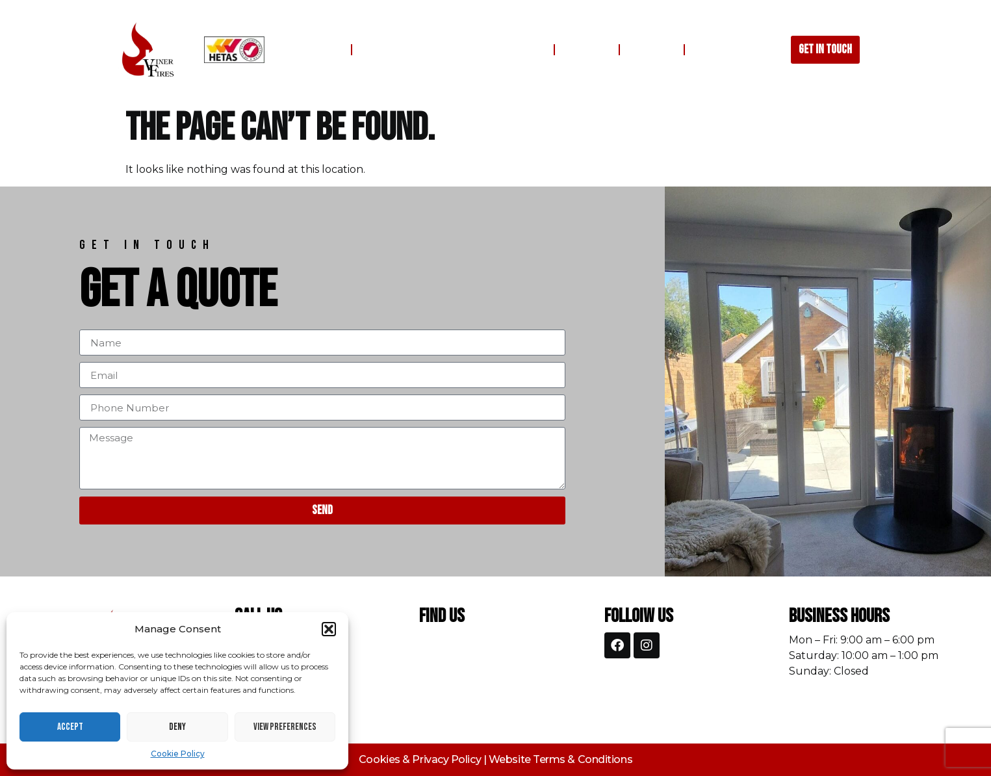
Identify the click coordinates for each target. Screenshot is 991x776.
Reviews (652, 50)
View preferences (284, 727)
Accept (70, 727)
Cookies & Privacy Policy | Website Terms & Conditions (495, 759)
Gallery (587, 50)
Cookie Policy (178, 753)
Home (326, 50)
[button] (328, 629)
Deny (177, 727)
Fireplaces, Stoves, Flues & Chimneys (453, 50)
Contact (718, 50)
